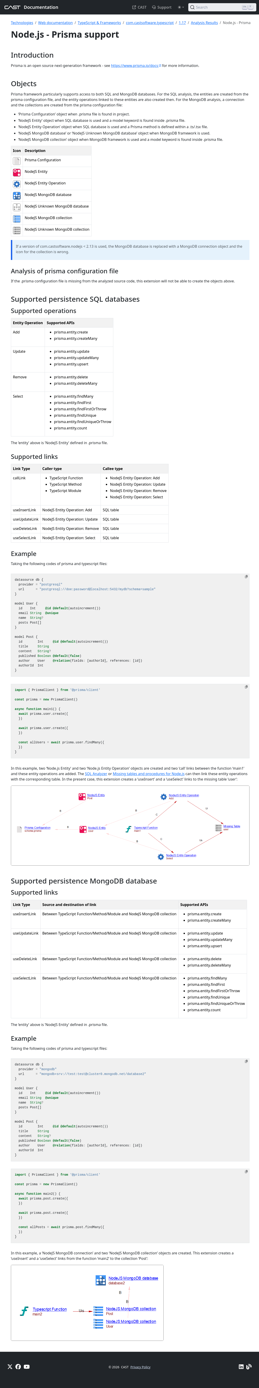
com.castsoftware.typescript (150, 22)
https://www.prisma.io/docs (136, 65)
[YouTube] (27, 1366)
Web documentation (55, 22)
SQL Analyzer (96, 773)
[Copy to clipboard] (246, 576)
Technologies (22, 22)
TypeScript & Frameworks (99, 22)
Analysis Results (204, 22)
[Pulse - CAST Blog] (249, 1366)
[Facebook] (18, 1366)
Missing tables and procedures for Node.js (149, 773)
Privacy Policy (140, 1367)
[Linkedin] (241, 1366)
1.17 (182, 22)
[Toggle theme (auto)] (181, 7)
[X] (10, 1366)
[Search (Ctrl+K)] (222, 7)
